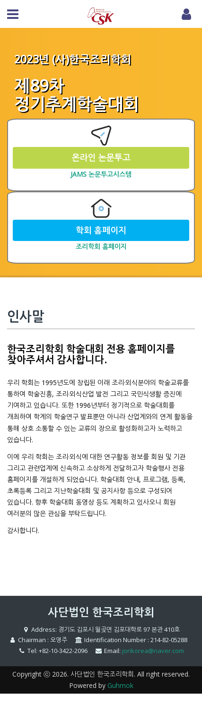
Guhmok (120, 685)
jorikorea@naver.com (153, 650)
